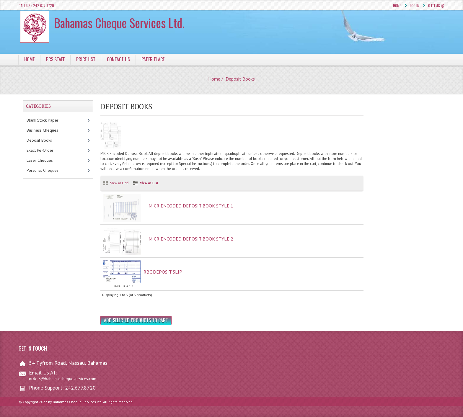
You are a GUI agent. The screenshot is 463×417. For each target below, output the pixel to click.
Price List (85, 59)
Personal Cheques (50, 170)
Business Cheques (48, 130)
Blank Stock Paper (49, 120)
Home (397, 5)
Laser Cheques (47, 160)
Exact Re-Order (46, 150)
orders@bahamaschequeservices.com (62, 378)
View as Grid (119, 183)
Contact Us (118, 59)
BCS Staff (55, 59)
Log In (414, 5)
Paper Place (152, 59)
